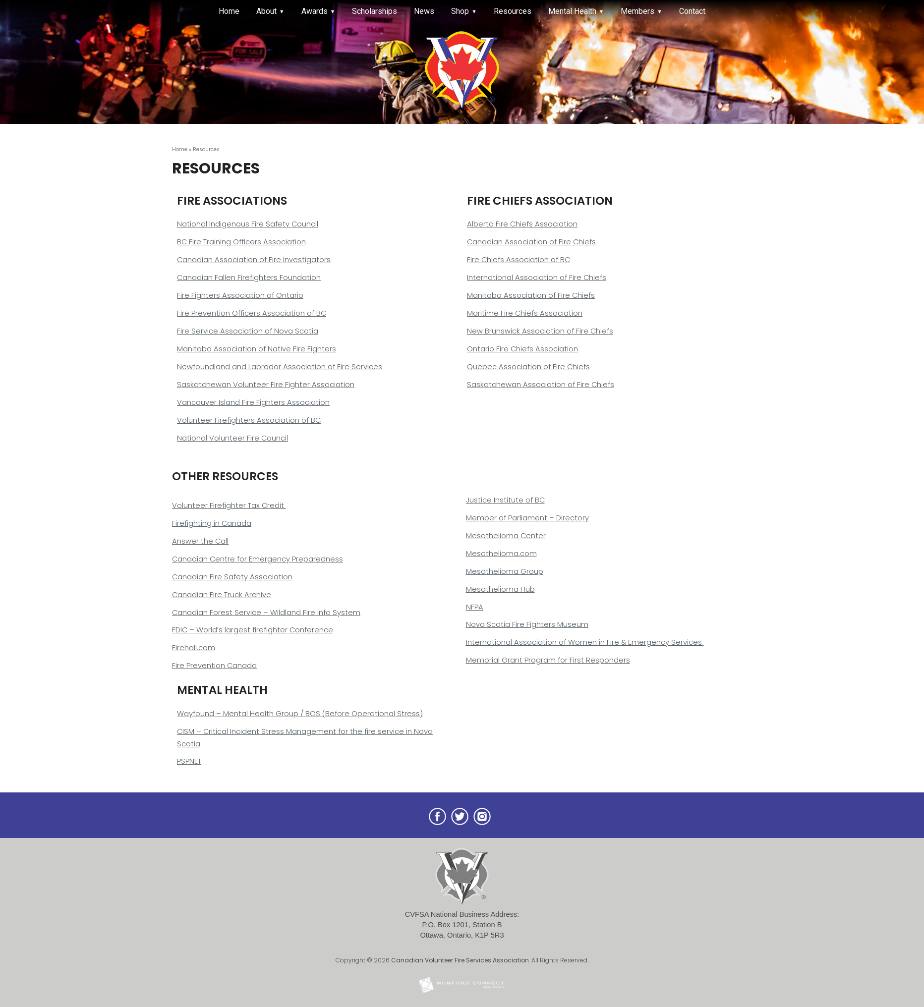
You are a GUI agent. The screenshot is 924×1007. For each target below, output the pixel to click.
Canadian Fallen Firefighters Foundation (249, 277)
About (266, 11)
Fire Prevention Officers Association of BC (251, 313)
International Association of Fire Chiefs (536, 277)
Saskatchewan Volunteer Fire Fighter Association (265, 385)
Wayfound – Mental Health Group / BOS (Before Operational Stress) (300, 714)
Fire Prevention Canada (214, 666)
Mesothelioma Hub (500, 589)
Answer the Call (200, 541)
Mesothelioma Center (506, 536)
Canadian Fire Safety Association (232, 577)
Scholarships (374, 11)
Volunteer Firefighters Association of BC (249, 420)
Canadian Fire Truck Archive (221, 595)
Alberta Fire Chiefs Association (522, 224)
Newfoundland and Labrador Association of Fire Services (279, 367)
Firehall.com (193, 648)
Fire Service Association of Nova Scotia (247, 331)
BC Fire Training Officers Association (241, 242)
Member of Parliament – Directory (527, 518)
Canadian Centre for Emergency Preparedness (257, 559)
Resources (512, 11)
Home (229, 11)
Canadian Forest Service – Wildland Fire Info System (266, 612)
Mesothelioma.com (501, 554)
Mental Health (572, 11)
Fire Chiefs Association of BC (518, 260)
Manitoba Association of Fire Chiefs (531, 295)
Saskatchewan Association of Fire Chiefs (540, 385)
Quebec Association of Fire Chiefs (528, 367)
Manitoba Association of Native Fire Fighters (256, 349)
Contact (692, 11)
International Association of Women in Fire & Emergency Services (585, 642)
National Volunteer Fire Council (232, 438)
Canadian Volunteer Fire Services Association (460, 960)
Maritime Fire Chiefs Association (524, 313)
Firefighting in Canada (211, 523)
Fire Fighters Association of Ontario (240, 295)
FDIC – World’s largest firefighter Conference (252, 630)
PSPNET (189, 761)
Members (637, 11)
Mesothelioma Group (504, 571)
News (424, 11)
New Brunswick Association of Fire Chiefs (540, 331)
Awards (314, 11)
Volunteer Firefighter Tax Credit (229, 505)
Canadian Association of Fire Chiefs (531, 242)
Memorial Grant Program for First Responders (548, 660)
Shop (460, 11)
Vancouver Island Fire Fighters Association (253, 402)
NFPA (474, 607)
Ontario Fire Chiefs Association (522, 349)
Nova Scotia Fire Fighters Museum (527, 624)
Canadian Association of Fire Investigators (254, 260)
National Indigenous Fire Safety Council (247, 224)
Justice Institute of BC (505, 500)
